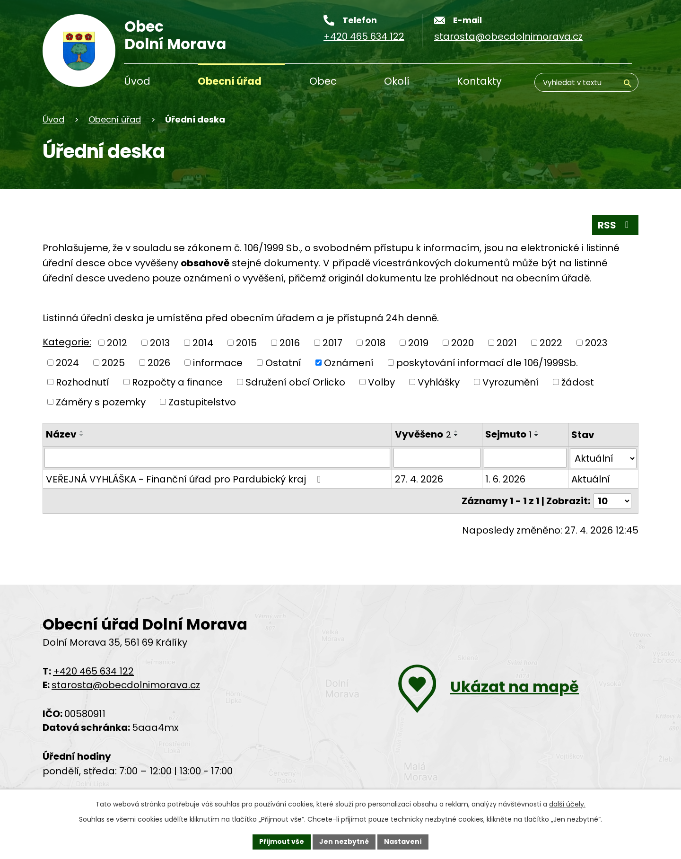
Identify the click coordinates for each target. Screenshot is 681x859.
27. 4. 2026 (418, 478)
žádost (577, 382)
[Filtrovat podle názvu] (217, 458)
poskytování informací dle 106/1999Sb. (487, 362)
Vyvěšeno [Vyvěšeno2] (422, 434)
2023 (596, 343)
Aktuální (590, 478)
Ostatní (283, 362)
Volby (381, 382)
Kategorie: (67, 342)
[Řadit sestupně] (82, 435)
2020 (462, 343)
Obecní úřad (230, 81)
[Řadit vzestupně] (82, 431)
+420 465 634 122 (93, 670)
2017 (332, 343)
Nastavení (403, 841)
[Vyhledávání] (586, 82)
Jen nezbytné (344, 841)
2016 (289, 343)
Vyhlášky (439, 382)
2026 (159, 362)
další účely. (567, 804)
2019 (418, 343)
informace (218, 362)
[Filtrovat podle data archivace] (525, 458)
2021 (507, 343)
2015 (246, 343)
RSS (615, 225)
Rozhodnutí (82, 382)
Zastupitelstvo (202, 401)
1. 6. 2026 (505, 478)
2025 (113, 362)
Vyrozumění (510, 382)
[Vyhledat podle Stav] (603, 458)
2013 (160, 343)
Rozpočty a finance (177, 382)
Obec (323, 81)
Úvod (137, 81)
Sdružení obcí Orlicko (295, 382)
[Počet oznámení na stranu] (612, 500)
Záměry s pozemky (101, 401)
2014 (202, 343)
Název (61, 434)
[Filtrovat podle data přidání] (436, 458)
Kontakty (479, 81)
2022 (551, 343)
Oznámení (349, 362)
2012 (117, 343)
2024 (67, 362)
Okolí (397, 81)
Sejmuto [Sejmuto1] (508, 434)
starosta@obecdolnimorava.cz (126, 684)
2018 (375, 343)
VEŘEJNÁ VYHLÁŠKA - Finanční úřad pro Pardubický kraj (185, 478)
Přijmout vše (281, 841)
